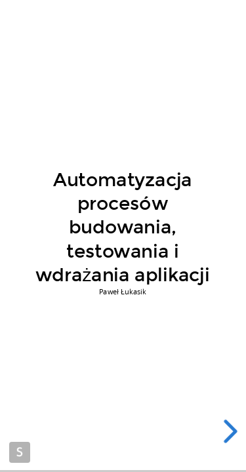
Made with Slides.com (19, 452)
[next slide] (233, 431)
